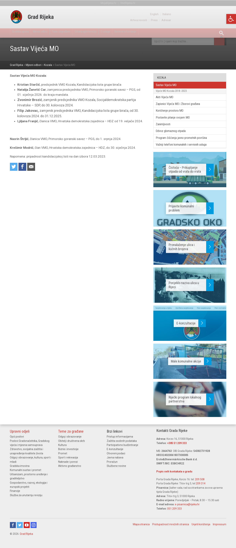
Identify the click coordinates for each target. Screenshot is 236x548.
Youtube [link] (27, 533)
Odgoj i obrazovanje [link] (70, 444)
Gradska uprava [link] (23, 33)
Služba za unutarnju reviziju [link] (26, 503)
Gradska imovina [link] (19, 474)
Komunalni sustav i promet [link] (25, 478)
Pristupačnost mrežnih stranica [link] (170, 532)
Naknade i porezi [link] (68, 469)
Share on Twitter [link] (14, 167)
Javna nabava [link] (115, 465)
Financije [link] (15, 499)
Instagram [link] (34, 533)
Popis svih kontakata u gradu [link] (174, 479)
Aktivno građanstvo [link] (69, 474)
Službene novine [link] (116, 474)
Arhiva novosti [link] (192, 20)
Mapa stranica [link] (141, 532)
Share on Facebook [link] (24, 167)
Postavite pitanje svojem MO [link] (176, 122)
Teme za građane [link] (74, 33)
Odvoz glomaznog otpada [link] (174, 137)
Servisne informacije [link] (156, 33)
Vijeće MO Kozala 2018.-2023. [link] (175, 92)
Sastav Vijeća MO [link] (168, 86)
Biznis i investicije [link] (68, 457)
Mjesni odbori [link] (48, 33)
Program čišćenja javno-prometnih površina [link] (186, 145)
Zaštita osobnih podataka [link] (122, 449)
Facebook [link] (13, 533)
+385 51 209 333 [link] (177, 451)
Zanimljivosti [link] (165, 130)
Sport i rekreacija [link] (68, 465)
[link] (231, 19)
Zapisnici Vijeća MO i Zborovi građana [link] (182, 107)
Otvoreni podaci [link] (116, 461)
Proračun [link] (112, 469)
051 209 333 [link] (174, 516)
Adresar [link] (222, 20)
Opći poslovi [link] (17, 444)
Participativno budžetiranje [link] (122, 453)
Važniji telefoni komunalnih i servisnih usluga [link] (187, 152)
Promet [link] (62, 461)
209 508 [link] (199, 487)
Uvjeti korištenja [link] (201, 532)
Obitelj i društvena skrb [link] (71, 449)
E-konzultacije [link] (115, 457)
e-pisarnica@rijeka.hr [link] (187, 512)
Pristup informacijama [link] (120, 444)
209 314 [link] (200, 491)
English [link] (208, 14)
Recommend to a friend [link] (34, 167)
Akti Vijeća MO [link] (166, 100)
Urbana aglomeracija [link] (105, 33)
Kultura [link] (62, 453)
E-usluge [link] (131, 33)
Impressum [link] (219, 532)
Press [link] (209, 20)
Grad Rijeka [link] (26, 542)
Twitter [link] (20, 533)
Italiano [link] (222, 14)
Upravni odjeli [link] (19, 440)
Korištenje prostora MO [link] (172, 115)
